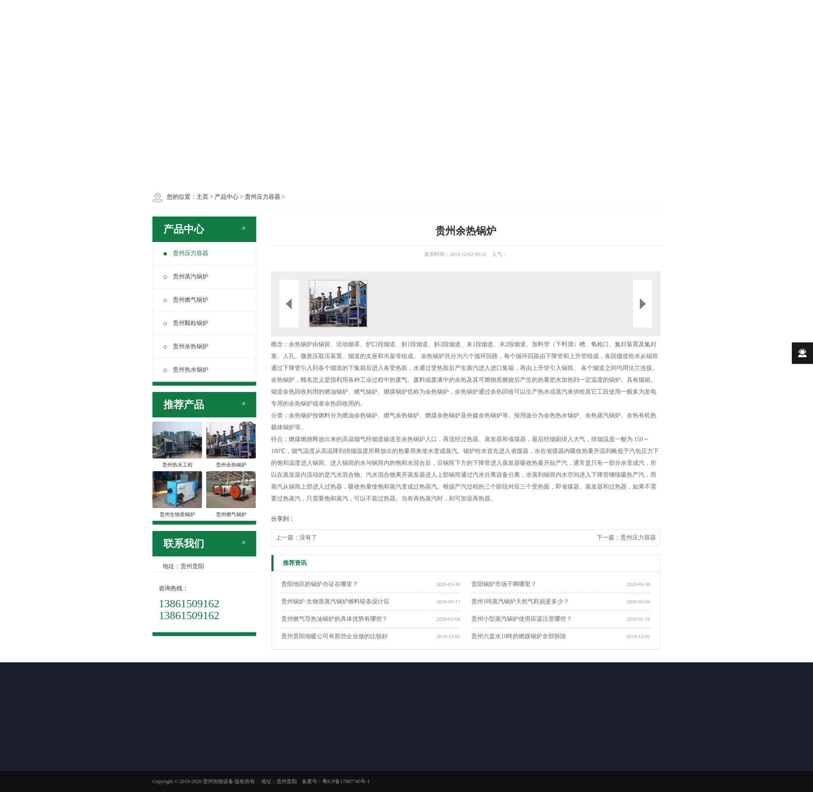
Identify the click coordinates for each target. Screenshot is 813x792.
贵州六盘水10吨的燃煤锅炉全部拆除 (518, 636)
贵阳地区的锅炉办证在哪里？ (319, 584)
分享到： (283, 519)
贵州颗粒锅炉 (185, 323)
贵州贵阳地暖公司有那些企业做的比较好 (334, 636)
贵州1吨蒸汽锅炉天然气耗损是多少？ (520, 601)
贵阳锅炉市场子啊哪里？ (503, 584)
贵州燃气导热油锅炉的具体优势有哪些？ (334, 619)
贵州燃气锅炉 (185, 300)
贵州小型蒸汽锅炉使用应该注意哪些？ (521, 619)
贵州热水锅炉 (185, 370)
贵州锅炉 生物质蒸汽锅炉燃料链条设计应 (335, 601)
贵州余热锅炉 (185, 346)
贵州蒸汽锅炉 (185, 276)
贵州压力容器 (185, 253)
